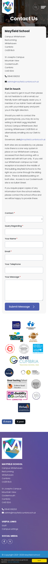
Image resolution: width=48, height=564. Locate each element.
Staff (4, 525)
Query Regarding (13, 226)
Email (7, 251)
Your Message (12, 277)
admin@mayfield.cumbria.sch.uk (23, 81)
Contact (9, 213)
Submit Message (22, 306)
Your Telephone (13, 264)
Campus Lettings (10, 529)
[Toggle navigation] (43, 7)
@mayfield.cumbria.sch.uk (32, 139)
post (20, 421)
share (7, 421)
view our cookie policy (13, 562)
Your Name (10, 238)
